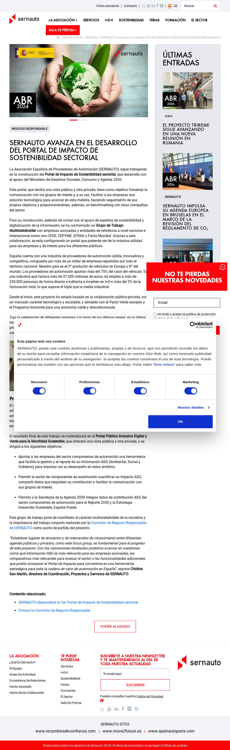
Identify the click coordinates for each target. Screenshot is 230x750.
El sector (199, 20)
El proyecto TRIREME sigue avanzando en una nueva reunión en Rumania (186, 134)
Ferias (154, 20)
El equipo (15, 668)
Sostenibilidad (131, 20)
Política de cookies (174, 745)
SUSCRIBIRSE (135, 685)
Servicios (91, 20)
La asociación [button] (63, 20)
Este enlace (164, 364)
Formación (175, 20)
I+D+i (109, 20)
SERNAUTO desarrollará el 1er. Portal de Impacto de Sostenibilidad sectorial (78, 602)
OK (180, 421)
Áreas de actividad (22, 674)
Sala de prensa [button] (63, 30)
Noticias (92, 37)
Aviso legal (152, 745)
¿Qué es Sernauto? (22, 662)
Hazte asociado (20, 686)
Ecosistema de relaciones (27, 680)
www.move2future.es (122, 731)
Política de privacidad (128, 745)
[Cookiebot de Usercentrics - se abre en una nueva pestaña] (193, 325)
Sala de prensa (72, 37)
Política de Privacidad (150, 696)
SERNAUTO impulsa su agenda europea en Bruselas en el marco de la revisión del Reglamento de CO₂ (185, 217)
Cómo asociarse (107, 6)
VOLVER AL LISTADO (115, 626)
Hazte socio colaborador (26, 692)
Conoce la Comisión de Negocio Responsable (54, 610)
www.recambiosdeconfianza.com (65, 731)
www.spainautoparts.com (171, 731)
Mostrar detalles (191, 407)
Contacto (130, 6)
